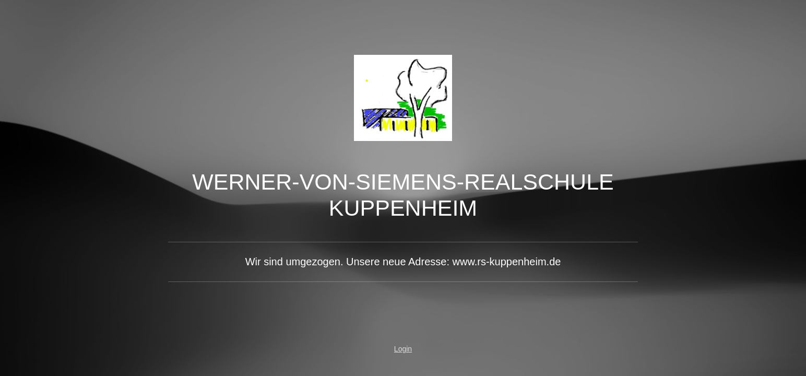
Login (403, 349)
